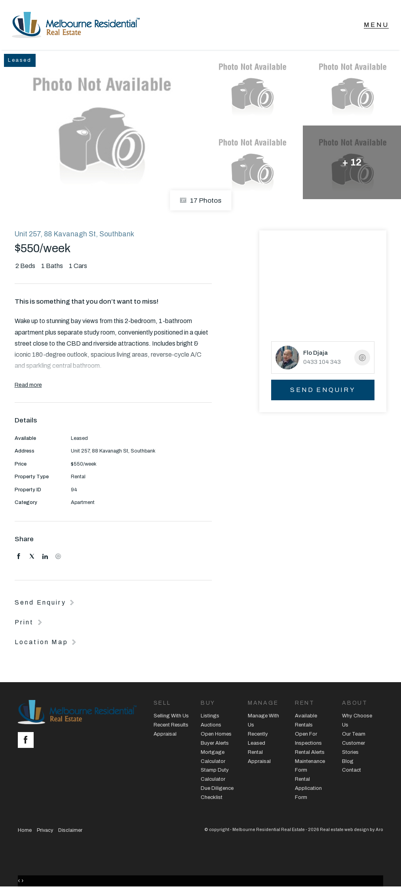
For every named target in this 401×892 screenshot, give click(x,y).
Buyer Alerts (215, 743)
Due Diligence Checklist (217, 792)
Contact (351, 770)
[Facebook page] (28, 740)
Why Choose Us (357, 720)
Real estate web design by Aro (351, 829)
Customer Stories (353, 747)
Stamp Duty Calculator (215, 774)
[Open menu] (376, 25)
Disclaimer (70, 830)
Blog (347, 761)
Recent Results (171, 725)
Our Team (353, 734)
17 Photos (200, 200)
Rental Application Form (308, 788)
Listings (210, 716)
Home (25, 830)
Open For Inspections (308, 738)
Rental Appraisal (259, 756)
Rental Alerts (310, 752)
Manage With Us (263, 720)
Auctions (211, 725)
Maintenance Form (310, 766)
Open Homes (216, 734)
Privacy (45, 830)
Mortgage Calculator (213, 756)
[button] (29, 622)
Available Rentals (306, 720)
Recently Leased (258, 738)
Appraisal (165, 734)
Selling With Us (171, 716)
